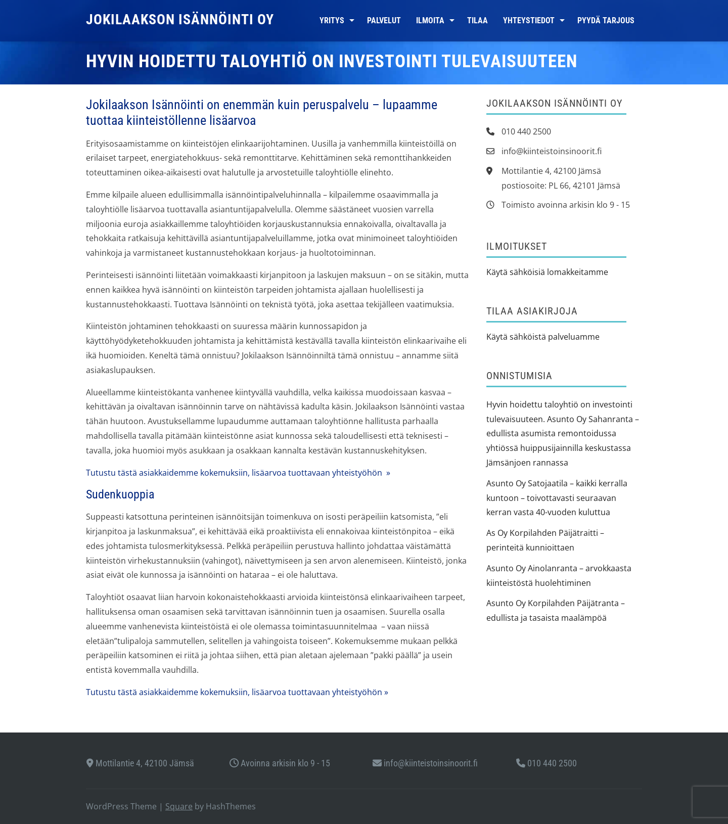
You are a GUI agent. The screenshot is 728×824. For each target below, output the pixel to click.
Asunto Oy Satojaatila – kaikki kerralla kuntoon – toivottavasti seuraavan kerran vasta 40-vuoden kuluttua (556, 498)
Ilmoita (430, 20)
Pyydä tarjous (605, 20)
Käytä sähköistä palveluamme (543, 336)
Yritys (332, 20)
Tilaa (477, 20)
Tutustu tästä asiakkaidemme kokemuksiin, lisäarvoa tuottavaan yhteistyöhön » (238, 472)
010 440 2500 (546, 763)
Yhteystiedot (529, 20)
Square (179, 806)
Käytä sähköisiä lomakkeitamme (547, 272)
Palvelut (384, 20)
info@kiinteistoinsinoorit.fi (425, 763)
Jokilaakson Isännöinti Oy (180, 19)
